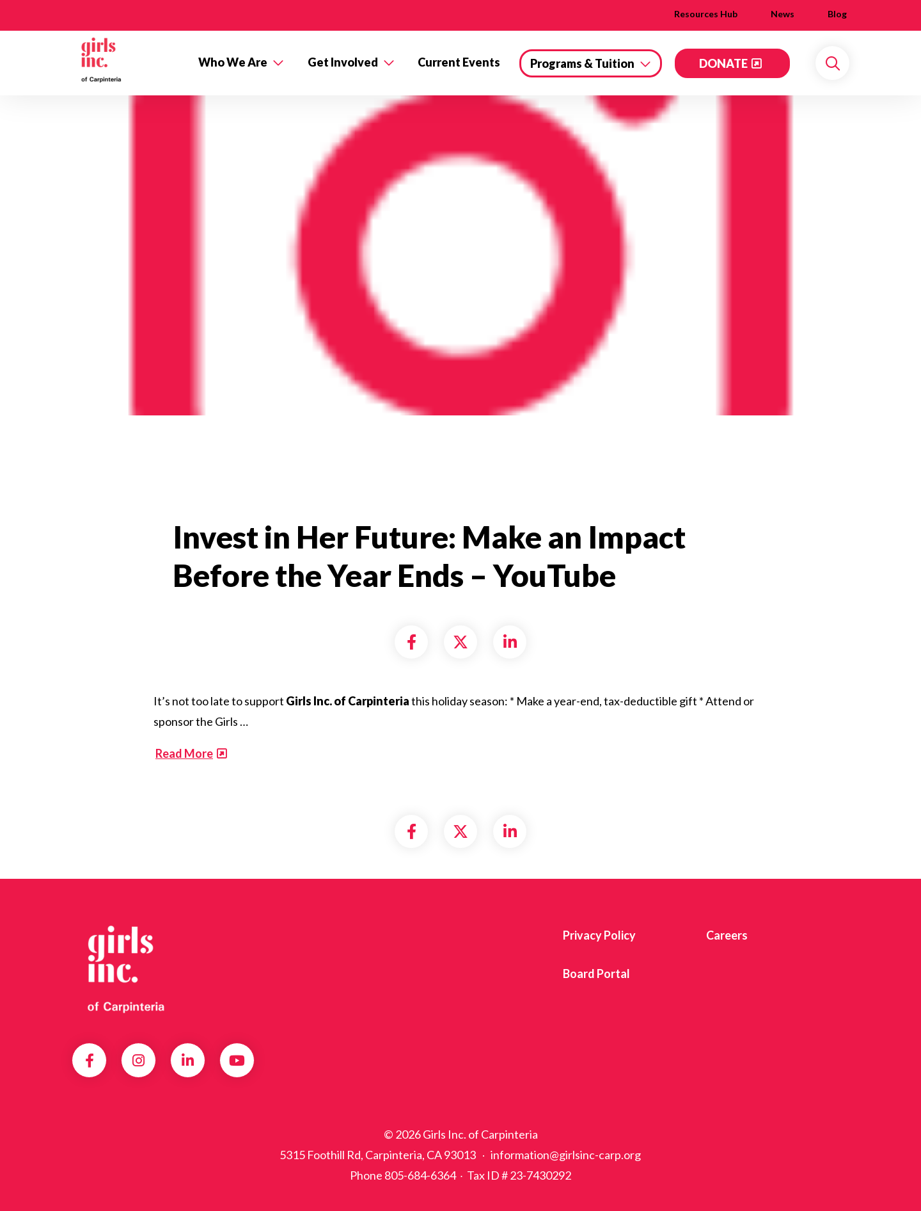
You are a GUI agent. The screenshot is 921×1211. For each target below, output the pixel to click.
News (782, 13)
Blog (837, 13)
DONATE (723, 63)
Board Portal (596, 973)
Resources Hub (705, 13)
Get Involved (343, 62)
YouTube (237, 1060)
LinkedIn (188, 1060)
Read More (184, 753)
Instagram (138, 1060)
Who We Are (232, 62)
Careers (727, 935)
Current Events (459, 62)
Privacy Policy (599, 935)
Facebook (89, 1060)
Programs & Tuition (582, 63)
